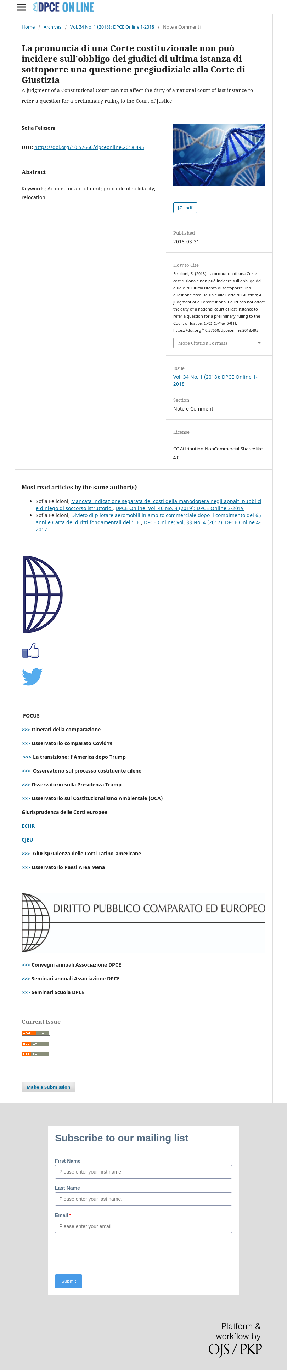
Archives (52, 27)
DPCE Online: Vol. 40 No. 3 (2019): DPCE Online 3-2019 (180, 508)
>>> (26, 729)
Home (28, 27)
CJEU (27, 839)
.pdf (187, 208)
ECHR (28, 825)
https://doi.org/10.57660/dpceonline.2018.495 (89, 147)
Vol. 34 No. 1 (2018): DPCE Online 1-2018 (112, 27)
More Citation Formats (202, 343)
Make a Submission (49, 1087)
